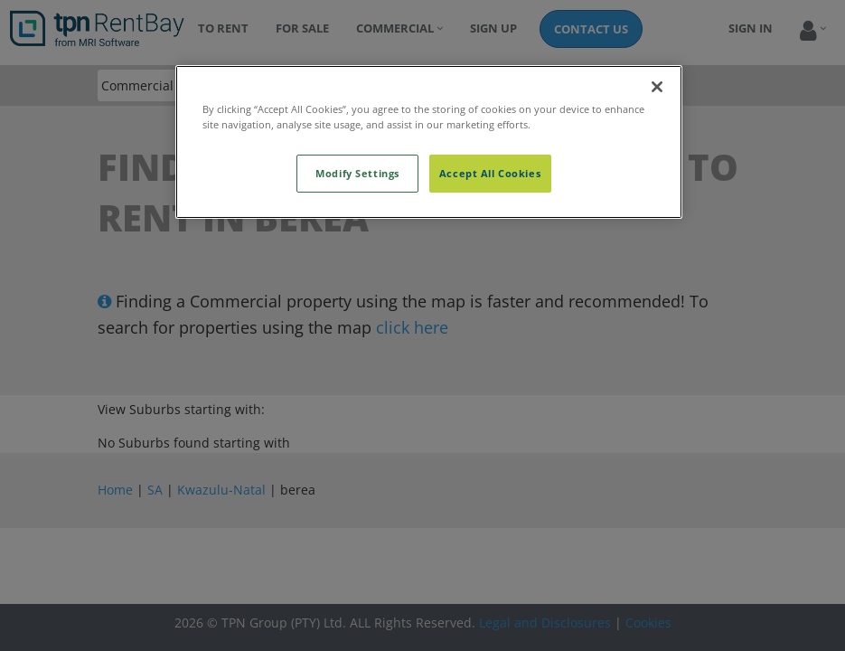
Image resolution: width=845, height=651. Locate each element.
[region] (428, 142)
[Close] (657, 87)
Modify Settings (357, 173)
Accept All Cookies (489, 173)
